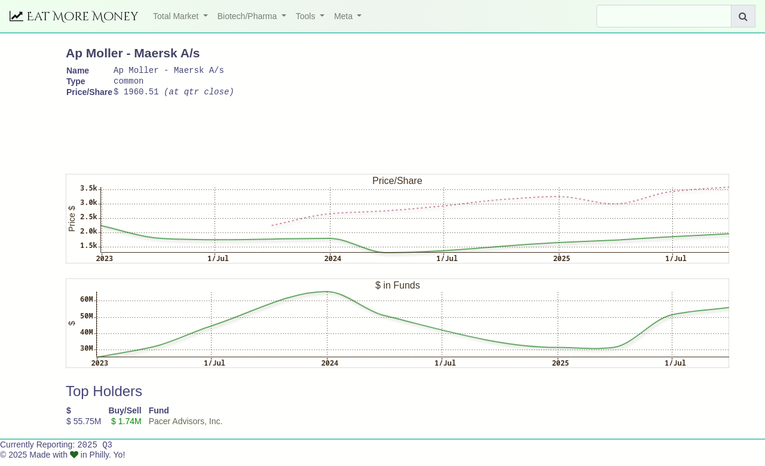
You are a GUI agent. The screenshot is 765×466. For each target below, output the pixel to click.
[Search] (664, 16)
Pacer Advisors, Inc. (186, 426)
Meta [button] (344, 16)
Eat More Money (74, 16)
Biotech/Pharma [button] (249, 16)
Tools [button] (307, 16)
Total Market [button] (177, 16)
